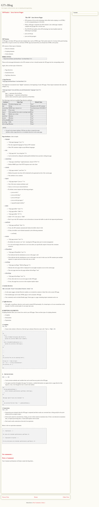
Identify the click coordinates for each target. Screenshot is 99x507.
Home (36, 497)
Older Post (66, 497)
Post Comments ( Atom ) (39, 502)
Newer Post (5, 497)
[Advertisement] (13, 26)
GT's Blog (7, 5)
